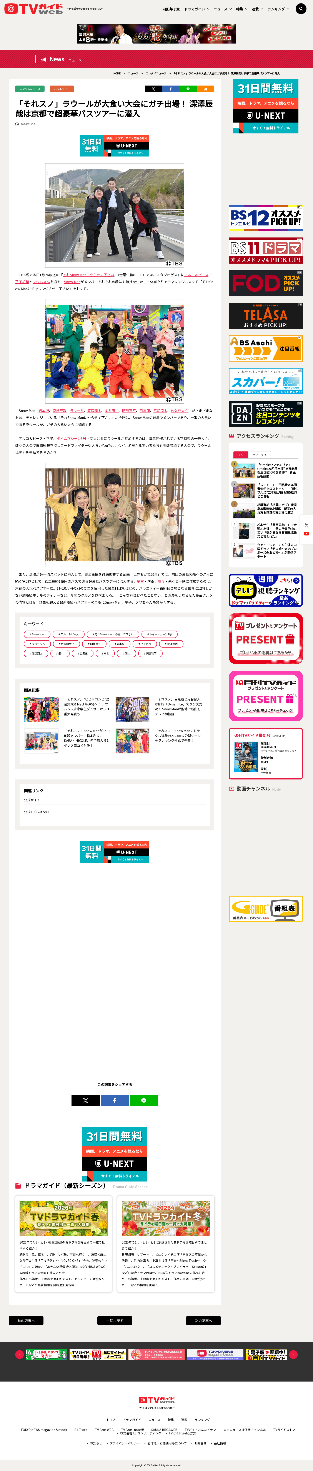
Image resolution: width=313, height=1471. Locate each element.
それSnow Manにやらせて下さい (88, 274)
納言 (140, 581)
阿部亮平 (129, 410)
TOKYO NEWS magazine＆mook (44, 1429)
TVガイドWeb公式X (182, 1433)
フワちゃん (41, 281)
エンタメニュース (30, 89)
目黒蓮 (145, 410)
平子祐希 (22, 281)
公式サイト (32, 800)
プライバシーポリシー (125, 1443)
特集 (241, 9)
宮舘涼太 (160, 410)
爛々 (161, 581)
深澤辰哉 (60, 410)
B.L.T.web (81, 1429)
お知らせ (96, 1443)
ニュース (223, 9)
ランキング (278, 9)
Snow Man (72, 281)
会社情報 (220, 1443)
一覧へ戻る (114, 1320)
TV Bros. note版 (132, 1429)
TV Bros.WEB (104, 1429)
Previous (19, 1354)
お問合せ (200, 1443)
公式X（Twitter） (37, 812)
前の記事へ (26, 1320)
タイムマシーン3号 (71, 438)
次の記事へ (203, 1320)
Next (293, 1354)
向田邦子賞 (171, 9)
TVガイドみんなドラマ (200, 1429)
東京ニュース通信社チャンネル (244, 1429)
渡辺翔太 (94, 410)
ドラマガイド (196, 9)
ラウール (77, 410)
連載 (257, 9)
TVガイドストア (284, 1429)
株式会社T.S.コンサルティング (140, 1433)
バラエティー (62, 89)
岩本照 (44, 410)
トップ (110, 1419)
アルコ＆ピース (196, 274)
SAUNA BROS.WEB (164, 1429)
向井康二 (112, 410)
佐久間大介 (179, 410)
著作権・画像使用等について (167, 1443)
